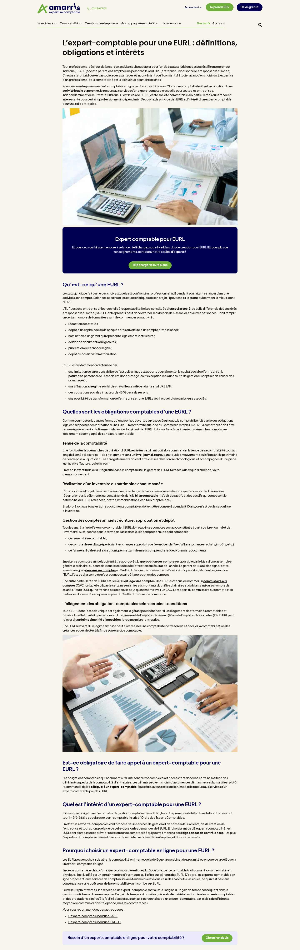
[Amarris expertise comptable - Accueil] (59, 8)
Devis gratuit (250, 7)
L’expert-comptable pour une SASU (93, 916)
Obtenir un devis (217, 937)
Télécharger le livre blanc (150, 265)
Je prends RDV (220, 7)
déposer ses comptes (100, 570)
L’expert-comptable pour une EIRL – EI (94, 922)
